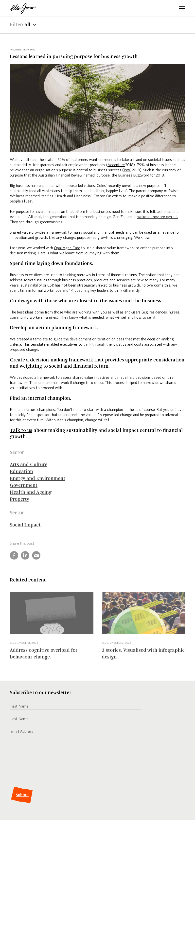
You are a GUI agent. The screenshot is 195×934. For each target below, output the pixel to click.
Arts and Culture (28, 469)
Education (21, 476)
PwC (127, 170)
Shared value (20, 232)
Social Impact (25, 529)
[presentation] (47, 765)
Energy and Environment (37, 483)
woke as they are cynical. (157, 216)
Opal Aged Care (67, 247)
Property (19, 504)
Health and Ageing (31, 497)
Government (23, 490)
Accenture (116, 164)
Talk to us (21, 430)
